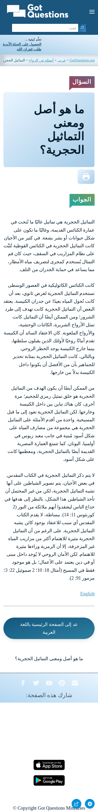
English (87, 593)
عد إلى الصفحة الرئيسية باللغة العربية (49, 628)
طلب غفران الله (29, 49)
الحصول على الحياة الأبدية (22, 44)
